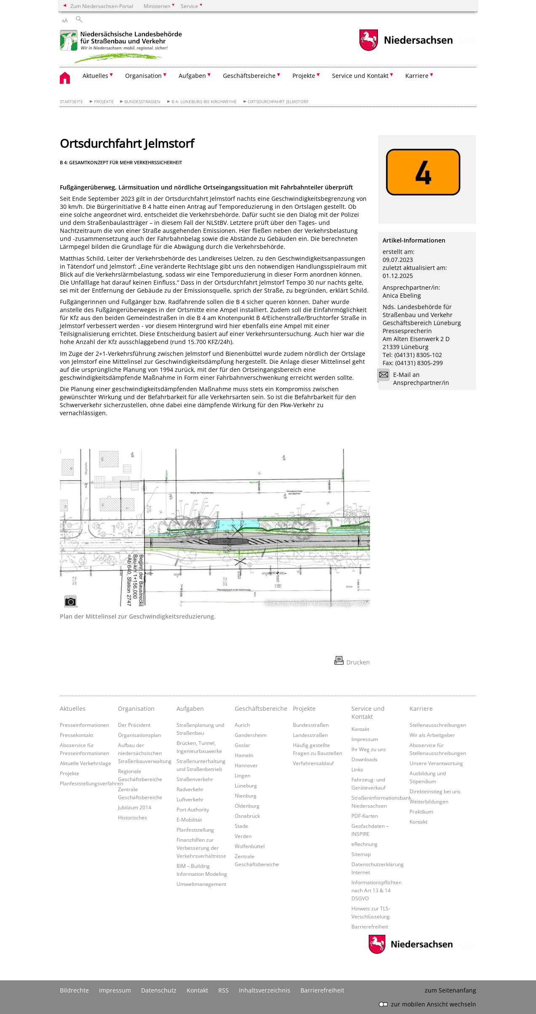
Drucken (358, 662)
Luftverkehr (190, 799)
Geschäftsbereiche (261, 708)
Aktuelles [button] (95, 76)
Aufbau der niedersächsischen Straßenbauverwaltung (145, 753)
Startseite (71, 101)
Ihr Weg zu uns (368, 749)
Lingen (242, 775)
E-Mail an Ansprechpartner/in (416, 379)
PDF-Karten (364, 815)
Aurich (242, 724)
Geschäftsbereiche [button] (249, 76)
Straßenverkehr (195, 779)
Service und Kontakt (368, 712)
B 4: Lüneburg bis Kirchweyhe (204, 101)
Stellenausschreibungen (438, 724)
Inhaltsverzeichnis (264, 990)
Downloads (364, 759)
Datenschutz (159, 990)
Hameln (244, 755)
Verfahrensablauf (313, 763)
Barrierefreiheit (369, 926)
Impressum (364, 739)
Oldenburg (247, 805)
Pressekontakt (76, 734)
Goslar (242, 745)
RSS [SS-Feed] (223, 990)
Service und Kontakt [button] (360, 76)
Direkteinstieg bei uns (435, 791)
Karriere (421, 708)
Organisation (136, 708)
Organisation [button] (143, 76)
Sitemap (361, 854)
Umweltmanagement (201, 884)
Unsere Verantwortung (436, 763)
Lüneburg (246, 785)
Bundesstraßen (142, 101)
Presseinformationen (84, 724)
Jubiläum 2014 (134, 807)
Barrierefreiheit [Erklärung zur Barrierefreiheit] (322, 990)
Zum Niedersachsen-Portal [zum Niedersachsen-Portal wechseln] (101, 6)
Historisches (132, 817)
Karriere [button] (417, 76)
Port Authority (193, 809)
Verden (243, 836)
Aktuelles (73, 708)
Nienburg (246, 795)
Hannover (246, 765)
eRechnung (364, 844)
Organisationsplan (139, 734)
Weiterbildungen (429, 801)
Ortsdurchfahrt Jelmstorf (278, 101)
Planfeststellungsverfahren (91, 783)
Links (357, 769)
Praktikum (421, 811)
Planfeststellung (195, 829)
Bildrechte (74, 990)
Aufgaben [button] (192, 76)
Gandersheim (251, 734)
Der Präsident (134, 724)
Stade (241, 825)
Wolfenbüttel (250, 846)
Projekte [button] (303, 76)
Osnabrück (247, 815)
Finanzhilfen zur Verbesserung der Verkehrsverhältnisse (201, 847)
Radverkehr (190, 789)
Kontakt (360, 729)
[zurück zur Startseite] (123, 48)
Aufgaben (190, 708)
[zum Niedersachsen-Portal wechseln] (406, 50)
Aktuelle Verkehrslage (85, 763)
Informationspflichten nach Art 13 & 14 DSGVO (376, 890)
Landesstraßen (310, 734)
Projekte (104, 101)
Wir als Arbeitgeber (432, 734)
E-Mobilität (189, 819)
